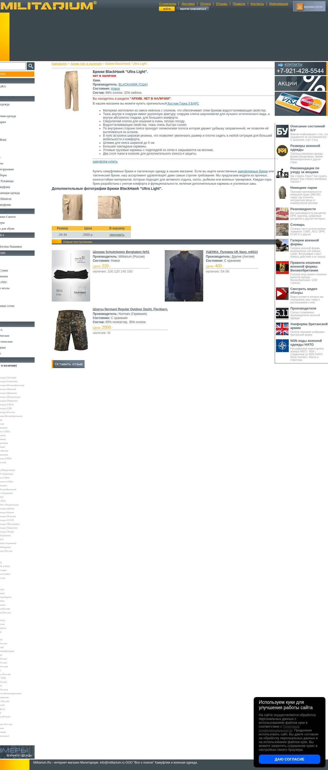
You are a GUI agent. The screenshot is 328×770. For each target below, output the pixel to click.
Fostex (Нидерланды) (16, 454)
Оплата (205, 4)
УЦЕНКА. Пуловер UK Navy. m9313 (231, 256)
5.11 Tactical (12, 554)
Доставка (188, 4)
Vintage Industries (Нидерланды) (21, 504)
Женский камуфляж (16, 204)
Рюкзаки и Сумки (15, 270)
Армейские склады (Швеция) (20, 389)
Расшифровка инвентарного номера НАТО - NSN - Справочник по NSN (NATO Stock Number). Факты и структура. (309, 350)
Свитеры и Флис (14, 140)
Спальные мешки (15, 276)
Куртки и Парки (14, 122)
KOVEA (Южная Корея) (18, 597)
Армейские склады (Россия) (19, 412)
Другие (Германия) (15, 732)
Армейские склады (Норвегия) (21, 400)
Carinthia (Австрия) (15, 570)
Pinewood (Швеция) (15, 485)
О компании (167, 4)
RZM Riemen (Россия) (16, 701)
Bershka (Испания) (15, 435)
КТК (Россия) (12, 670)
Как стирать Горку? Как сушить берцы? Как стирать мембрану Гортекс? (309, 174)
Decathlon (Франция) (16, 443)
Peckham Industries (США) (19, 481)
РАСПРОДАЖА (14, 86)
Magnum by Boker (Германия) (20, 543)
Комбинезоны (13, 163)
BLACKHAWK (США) (137, 84)
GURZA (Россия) (14, 589)
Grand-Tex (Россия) (15, 462)
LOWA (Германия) (15, 605)
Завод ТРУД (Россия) (16, 666)
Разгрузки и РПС (15, 282)
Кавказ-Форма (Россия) (17, 716)
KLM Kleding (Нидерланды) (20, 470)
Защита (8, 300)
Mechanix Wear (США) (17, 477)
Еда (6, 294)
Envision (10, 581)
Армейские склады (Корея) (19, 512)
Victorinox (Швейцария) (17, 547)
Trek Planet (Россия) (15, 643)
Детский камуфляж (16, 187)
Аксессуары (11, 353)
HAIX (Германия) (14, 593)
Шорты (8, 134)
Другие (9, 373)
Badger (9, 558)
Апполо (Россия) (14, 423)
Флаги (8, 240)
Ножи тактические (16, 335)
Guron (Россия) (13, 420)
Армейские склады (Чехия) (19, 531)
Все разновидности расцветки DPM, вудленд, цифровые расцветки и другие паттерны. (309, 213)
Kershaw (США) (14, 539)
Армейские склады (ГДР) (18, 408)
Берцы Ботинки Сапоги (19, 217)
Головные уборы (14, 175)
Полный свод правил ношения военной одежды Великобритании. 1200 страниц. (309, 272)
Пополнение (13, 74)
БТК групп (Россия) (15, 659)
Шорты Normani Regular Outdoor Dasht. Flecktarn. (134, 313)
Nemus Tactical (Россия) (17, 612)
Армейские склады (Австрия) (20, 377)
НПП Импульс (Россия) (17, 674)
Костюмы (10, 110)
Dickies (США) (13, 685)
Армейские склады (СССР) (19, 520)
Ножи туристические (17, 341)
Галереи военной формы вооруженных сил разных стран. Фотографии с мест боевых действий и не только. (309, 248)
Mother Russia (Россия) (17, 608)
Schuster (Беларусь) (15, 628)
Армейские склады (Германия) (21, 381)
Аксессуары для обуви (18, 228)
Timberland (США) (15, 501)
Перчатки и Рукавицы (18, 181)
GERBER (10, 585)
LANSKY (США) (14, 601)
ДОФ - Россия (13, 712)
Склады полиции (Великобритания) (23, 416)
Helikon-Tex (11, 466)
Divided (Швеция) (14, 447)
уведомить (121, 239)
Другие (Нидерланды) (16, 736)
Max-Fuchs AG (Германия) (19, 474)
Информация (278, 4)
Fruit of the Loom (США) (18, 458)
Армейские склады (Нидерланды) (22, 397)
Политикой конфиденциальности (279, 728)
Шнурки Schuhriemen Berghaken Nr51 (125, 256)
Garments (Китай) (14, 705)
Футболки (10, 151)
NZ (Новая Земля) (15, 620)
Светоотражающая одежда (21, 193)
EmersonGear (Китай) (16, 450)
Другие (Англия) (14, 728)
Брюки (8, 128)
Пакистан (10, 720)
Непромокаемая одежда (19, 116)
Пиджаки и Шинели (17, 199)
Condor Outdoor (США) (17, 574)
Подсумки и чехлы (16, 288)
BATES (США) (13, 562)
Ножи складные (14, 347)
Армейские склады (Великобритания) (24, 385)
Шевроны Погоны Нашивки (22, 246)
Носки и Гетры (13, 222)
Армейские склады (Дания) (19, 508)
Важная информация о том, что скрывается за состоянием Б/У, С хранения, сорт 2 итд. (309, 132)
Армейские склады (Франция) (20, 393)
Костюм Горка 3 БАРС (187, 103)
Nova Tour (11, 616)
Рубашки (9, 145)
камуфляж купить (109, 161)
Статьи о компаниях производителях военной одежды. (309, 313)
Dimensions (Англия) (16, 689)
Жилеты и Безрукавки (18, 169)
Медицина (10, 312)
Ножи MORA (12, 330)
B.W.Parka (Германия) (16, 697)
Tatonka (9, 635)
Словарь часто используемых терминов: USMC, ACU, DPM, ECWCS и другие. (309, 229)
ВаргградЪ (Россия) (15, 662)
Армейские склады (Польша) (20, 516)
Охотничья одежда (16, 104)
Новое (120, 88)
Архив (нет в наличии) (91, 63)
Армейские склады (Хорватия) (21, 528)
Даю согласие (289, 759)
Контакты (257, 4)
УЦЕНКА (10, 92)
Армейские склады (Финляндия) (22, 524)
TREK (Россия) (13, 639)
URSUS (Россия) (14, 647)
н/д (7, 739)
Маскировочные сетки (18, 306)
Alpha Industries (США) (17, 431)
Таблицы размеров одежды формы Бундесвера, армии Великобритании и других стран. (309, 154)
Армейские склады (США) (19, 404)
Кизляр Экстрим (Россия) (18, 551)
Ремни (8, 264)
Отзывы (221, 4)
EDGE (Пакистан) (15, 578)
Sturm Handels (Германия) (18, 493)
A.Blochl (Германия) (16, 427)
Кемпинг (9, 258)
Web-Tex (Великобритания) (19, 651)
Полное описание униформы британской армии (309, 329)
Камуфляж (63, 63)
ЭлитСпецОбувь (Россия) (18, 724)
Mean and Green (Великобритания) (23, 693)
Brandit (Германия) (15, 439)
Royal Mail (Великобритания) (20, 489)
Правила (239, 4)
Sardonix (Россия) (14, 624)
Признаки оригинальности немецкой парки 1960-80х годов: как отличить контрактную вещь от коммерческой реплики (309, 195)
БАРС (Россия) (13, 655)
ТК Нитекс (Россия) (15, 682)
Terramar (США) (14, 497)
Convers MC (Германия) (17, 535)
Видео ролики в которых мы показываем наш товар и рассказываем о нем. (309, 295)
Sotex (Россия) (13, 632)
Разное (8, 318)
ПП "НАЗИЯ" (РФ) (15, 678)
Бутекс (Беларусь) (14, 709)
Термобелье (11, 157)
